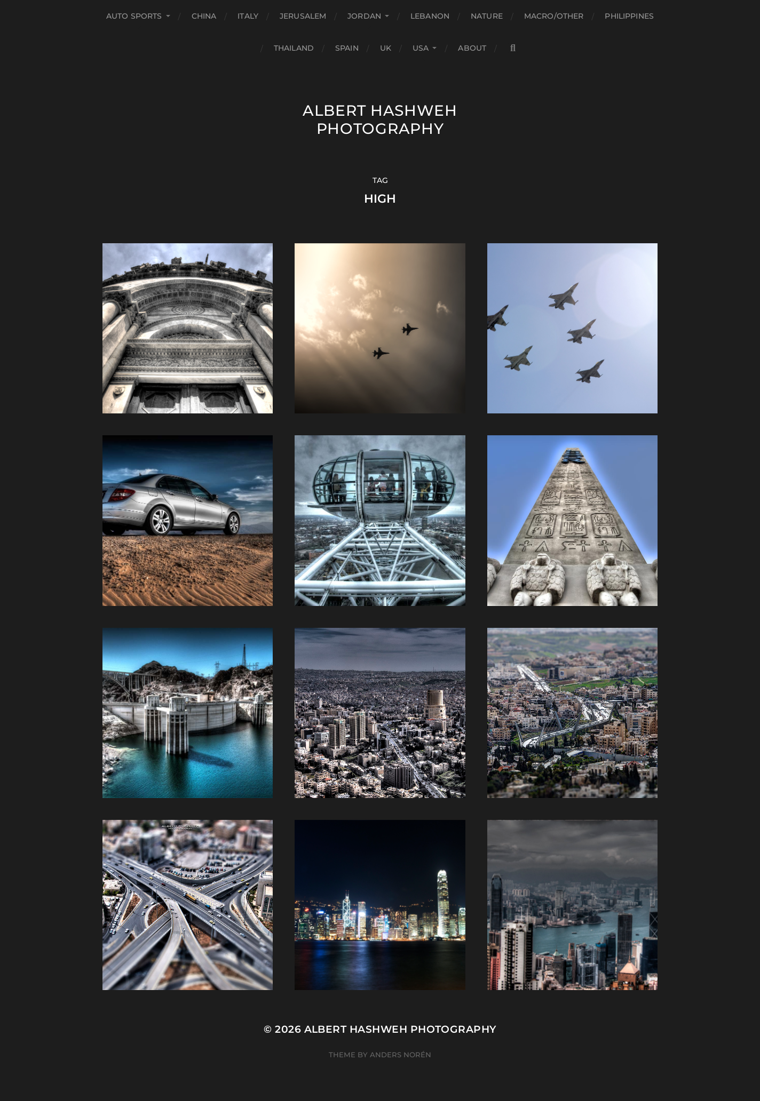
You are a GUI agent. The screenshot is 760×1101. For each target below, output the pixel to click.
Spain (347, 48)
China (204, 16)
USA (421, 48)
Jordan (364, 16)
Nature (487, 16)
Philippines (629, 16)
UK (385, 48)
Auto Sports (134, 16)
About (472, 48)
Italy (248, 16)
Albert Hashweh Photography (380, 119)
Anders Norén (400, 1054)
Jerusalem (303, 16)
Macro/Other (554, 16)
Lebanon (429, 16)
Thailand (294, 48)
